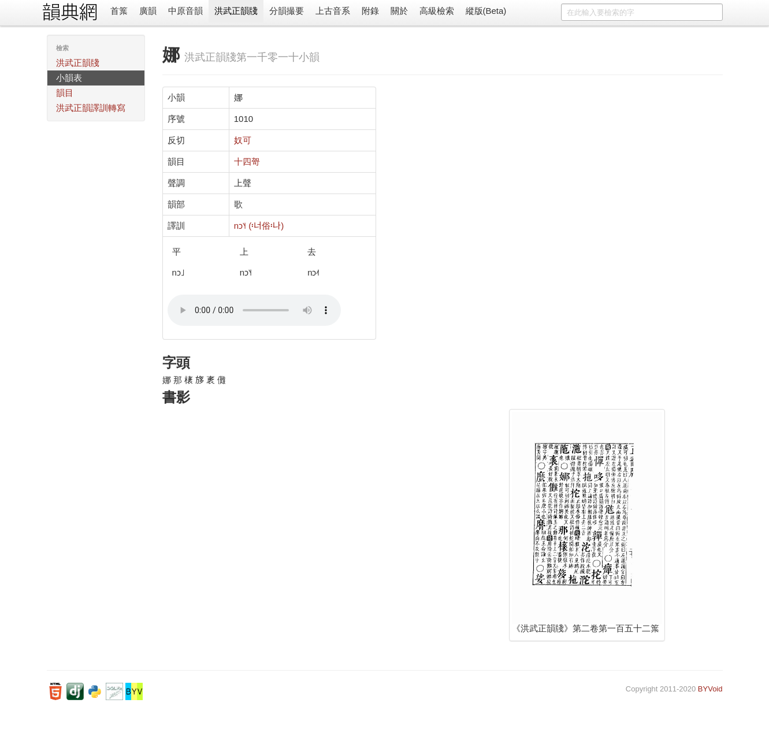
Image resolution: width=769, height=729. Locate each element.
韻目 (64, 93)
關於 (399, 11)
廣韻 (148, 11)
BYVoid (710, 689)
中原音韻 (185, 11)
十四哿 (247, 161)
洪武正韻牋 (236, 11)
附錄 (370, 11)
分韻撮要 (286, 11)
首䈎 (119, 11)
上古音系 (332, 11)
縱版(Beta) (486, 11)
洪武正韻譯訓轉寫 (90, 108)
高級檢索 (436, 11)
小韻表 (69, 78)
